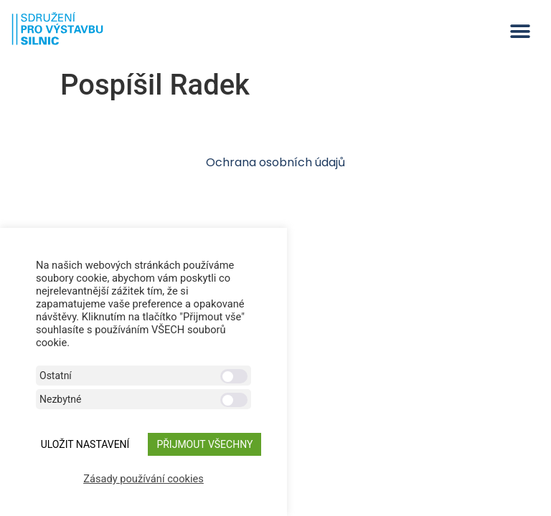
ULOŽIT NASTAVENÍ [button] (85, 444)
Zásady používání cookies (143, 478)
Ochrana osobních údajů (275, 162)
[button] (520, 31)
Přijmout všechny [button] (204, 444)
